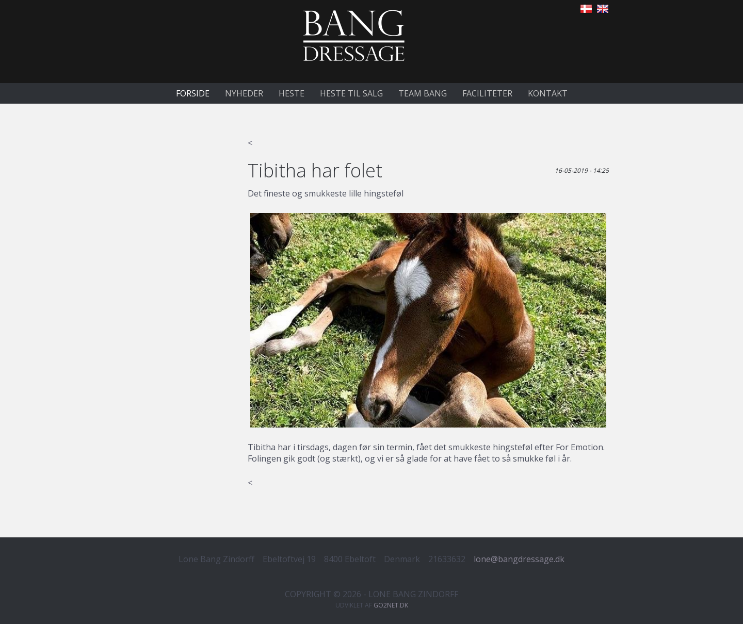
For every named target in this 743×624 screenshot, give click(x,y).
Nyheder (244, 93)
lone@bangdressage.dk (519, 559)
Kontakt (548, 93)
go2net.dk (391, 605)
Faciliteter (487, 93)
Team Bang (422, 93)
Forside (192, 93)
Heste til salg (351, 93)
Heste (291, 93)
